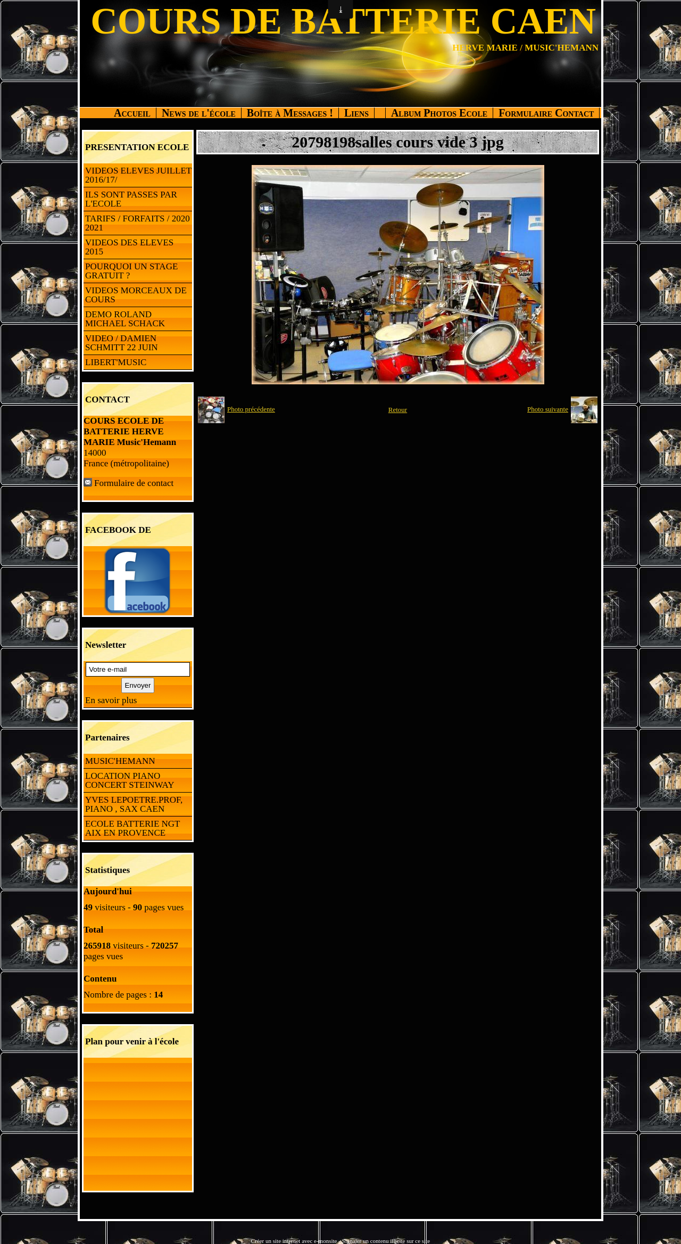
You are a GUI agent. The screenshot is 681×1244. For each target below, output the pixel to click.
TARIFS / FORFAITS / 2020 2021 (137, 223)
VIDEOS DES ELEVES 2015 (129, 247)
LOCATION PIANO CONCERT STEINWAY (130, 780)
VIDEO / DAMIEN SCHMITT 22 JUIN (121, 342)
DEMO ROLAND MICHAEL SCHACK (125, 318)
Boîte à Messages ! (290, 113)
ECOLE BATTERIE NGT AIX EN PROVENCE (132, 828)
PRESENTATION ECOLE (137, 147)
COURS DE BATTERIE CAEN (343, 21)
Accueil (132, 113)
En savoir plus (111, 700)
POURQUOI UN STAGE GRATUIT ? (131, 271)
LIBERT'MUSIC (115, 362)
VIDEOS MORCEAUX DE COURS (136, 294)
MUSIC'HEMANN (120, 761)
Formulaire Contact (546, 113)
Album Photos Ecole (439, 113)
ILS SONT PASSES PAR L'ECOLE (131, 199)
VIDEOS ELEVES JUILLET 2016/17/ (138, 175)
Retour (397, 410)
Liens (356, 113)
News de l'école (199, 113)
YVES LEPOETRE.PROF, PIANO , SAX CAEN (133, 804)
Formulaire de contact (133, 483)
